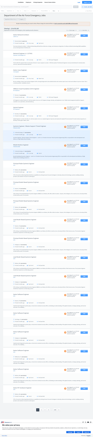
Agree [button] (78, 432)
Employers (28, 2)
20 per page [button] (72, 30)
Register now (87, 2)
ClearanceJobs (16, 128)
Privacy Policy (4, 435)
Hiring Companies (37, 2)
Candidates (21, 2)
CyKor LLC (15, 36)
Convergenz (16, 72)
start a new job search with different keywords (66, 23)
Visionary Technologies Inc (19, 55)
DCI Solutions (16, 90)
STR (14, 165)
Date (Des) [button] (86, 30)
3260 (55, 410)
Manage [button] (70, 432)
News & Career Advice (49, 2)
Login (78, 2)
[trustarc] (88, 435)
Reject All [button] (87, 432)
